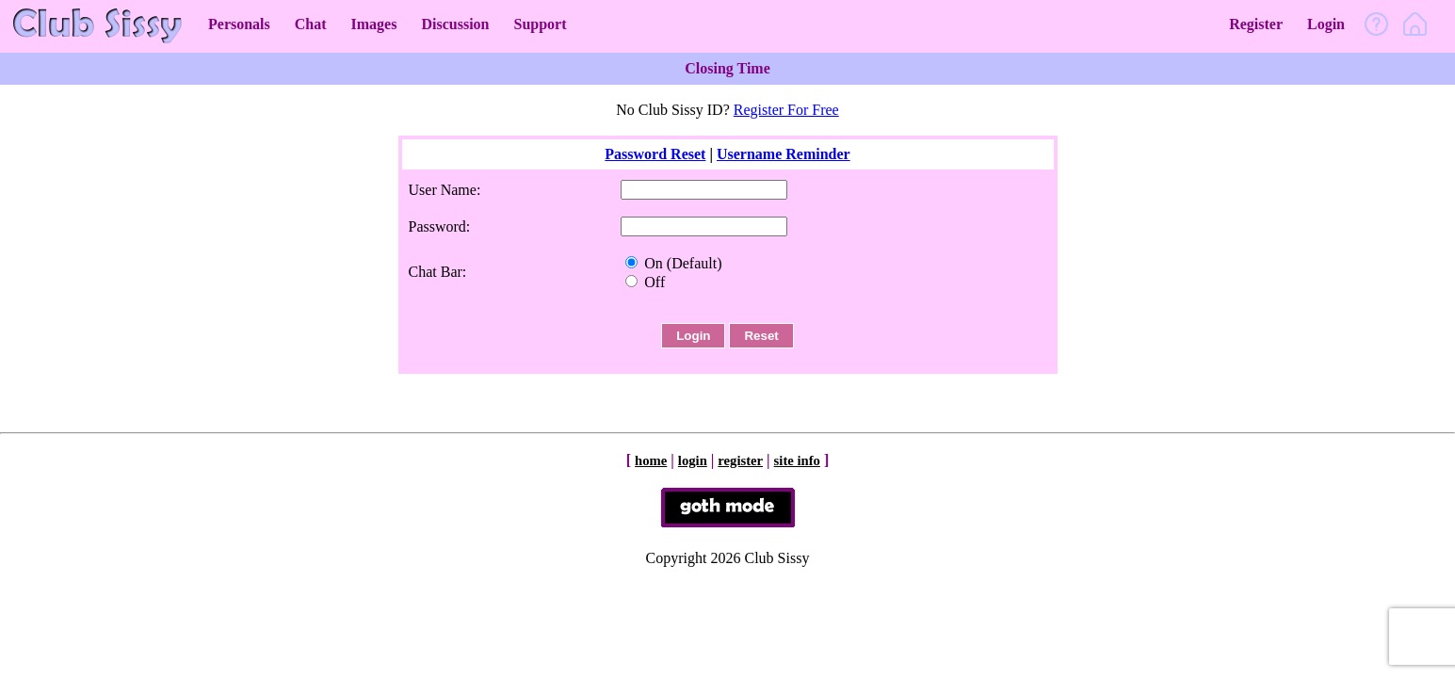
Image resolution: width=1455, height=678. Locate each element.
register (740, 460)
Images (374, 24)
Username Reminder (783, 154)
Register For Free (786, 110)
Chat (311, 24)
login (692, 460)
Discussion (455, 24)
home (651, 460)
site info (797, 460)
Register (1256, 24)
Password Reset (655, 154)
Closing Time (727, 68)
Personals (239, 24)
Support (539, 24)
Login (1326, 24)
